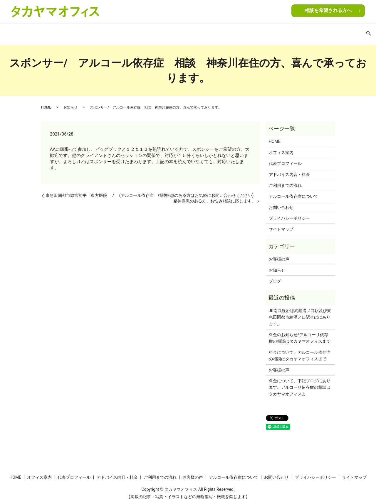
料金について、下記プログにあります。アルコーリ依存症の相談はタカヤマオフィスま (299, 382)
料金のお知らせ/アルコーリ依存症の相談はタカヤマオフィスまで (299, 332)
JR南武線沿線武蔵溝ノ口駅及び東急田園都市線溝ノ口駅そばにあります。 (300, 312)
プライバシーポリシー (289, 212)
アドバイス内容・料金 (140, 31)
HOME (39, 31)
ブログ (293, 31)
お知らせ (70, 102)
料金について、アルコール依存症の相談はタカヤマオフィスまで (299, 350)
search (339, 32)
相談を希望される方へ (328, 11)
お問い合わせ (317, 31)
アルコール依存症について (256, 31)
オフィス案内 (63, 31)
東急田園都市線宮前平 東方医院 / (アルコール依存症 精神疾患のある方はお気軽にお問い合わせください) (150, 189)
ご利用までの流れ (183, 31)
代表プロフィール (97, 31)
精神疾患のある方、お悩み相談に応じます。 (214, 195)
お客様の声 (216, 31)
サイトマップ (281, 223)
